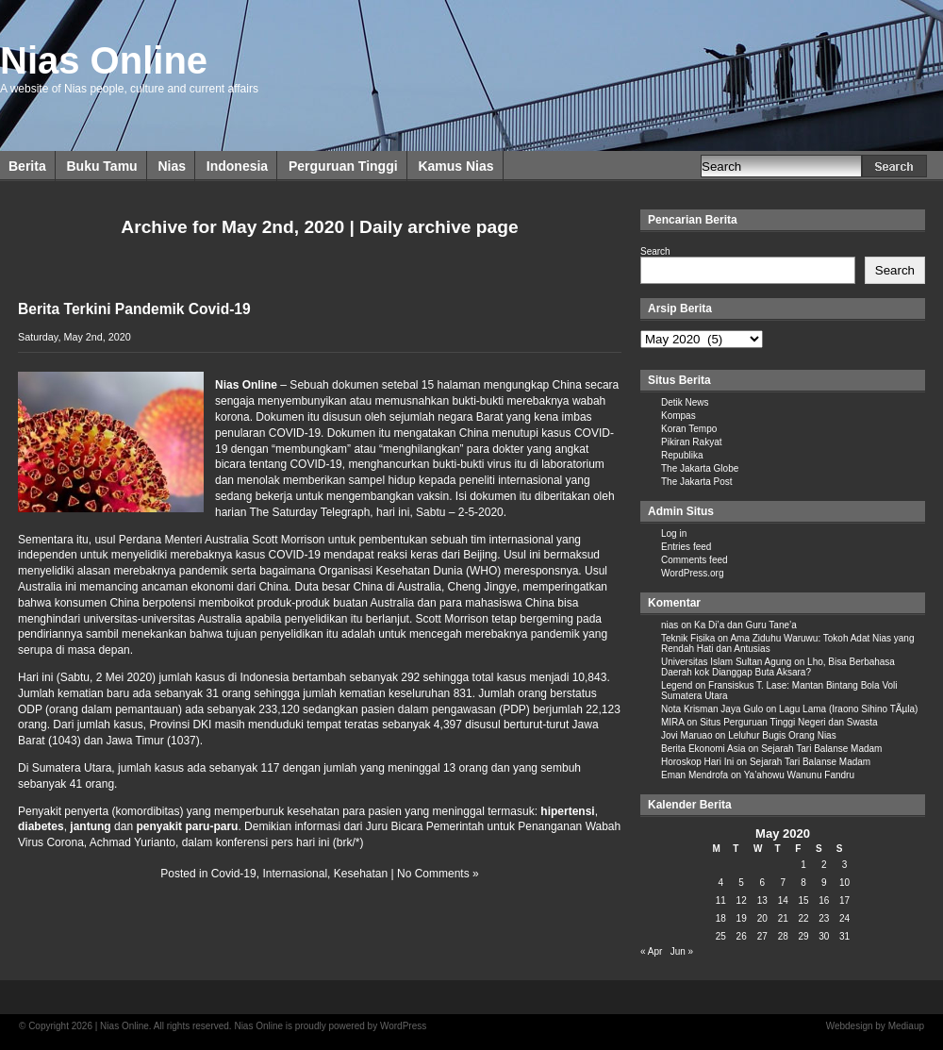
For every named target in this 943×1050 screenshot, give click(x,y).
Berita (27, 166)
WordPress (403, 1026)
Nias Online (103, 60)
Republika (682, 455)
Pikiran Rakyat (691, 442)
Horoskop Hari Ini (697, 762)
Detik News (685, 402)
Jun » (681, 951)
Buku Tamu (101, 166)
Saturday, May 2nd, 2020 (74, 336)
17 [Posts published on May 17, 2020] (844, 900)
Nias (171, 166)
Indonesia (237, 166)
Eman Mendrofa (694, 775)
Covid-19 (233, 873)
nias (669, 625)
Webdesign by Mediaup (875, 1026)
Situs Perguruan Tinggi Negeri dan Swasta (788, 722)
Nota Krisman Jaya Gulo (712, 709)
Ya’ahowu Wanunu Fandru (799, 775)
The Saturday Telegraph (309, 512)
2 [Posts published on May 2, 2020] (824, 864)
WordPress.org (692, 573)
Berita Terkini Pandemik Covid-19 (134, 309)
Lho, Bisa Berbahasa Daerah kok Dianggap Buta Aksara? (778, 667)
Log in (674, 533)
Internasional (294, 873)
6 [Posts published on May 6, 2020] (762, 882)
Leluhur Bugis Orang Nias (782, 735)
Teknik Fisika (688, 638)
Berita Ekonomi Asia (703, 748)
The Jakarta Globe (699, 468)
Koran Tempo (689, 429)
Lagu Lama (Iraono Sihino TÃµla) (848, 709)
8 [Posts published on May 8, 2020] (803, 882)
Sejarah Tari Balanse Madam (821, 748)
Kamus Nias (455, 166)
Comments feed (694, 560)
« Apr (651, 951)
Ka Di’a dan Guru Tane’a (745, 625)
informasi (318, 826)
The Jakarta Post (697, 481)
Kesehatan (361, 873)
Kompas (678, 415)
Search (655, 251)
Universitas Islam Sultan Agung (726, 662)
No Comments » (438, 873)
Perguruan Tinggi (343, 166)
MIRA (672, 722)
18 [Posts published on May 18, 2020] (721, 918)
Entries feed (686, 547)
